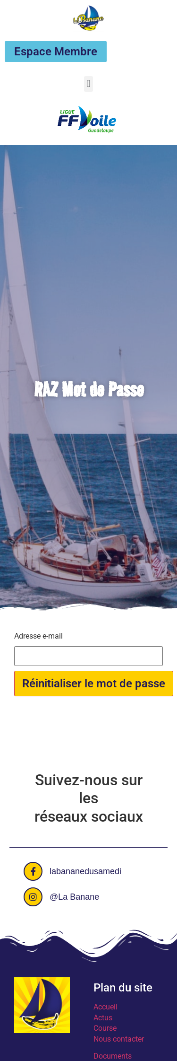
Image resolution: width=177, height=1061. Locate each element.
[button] (88, 84)
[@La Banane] (33, 896)
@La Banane (74, 897)
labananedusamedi (85, 871)
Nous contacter (118, 1039)
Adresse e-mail (38, 636)
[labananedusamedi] (33, 871)
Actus (102, 1017)
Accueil (105, 1006)
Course (105, 1028)
